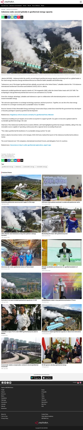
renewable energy (41, 166)
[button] (2, 17)
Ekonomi (3, 394)
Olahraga (3, 400)
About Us (3, 414)
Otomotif (44, 400)
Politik (2, 390)
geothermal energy (7, 166)
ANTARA (3, 9)
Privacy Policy (4, 418)
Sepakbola (4, 398)
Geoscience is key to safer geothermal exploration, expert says (30, 145)
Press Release (36, 5)
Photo (42, 5)
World (29, 5)
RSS (43, 406)
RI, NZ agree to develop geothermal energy (54, 365)
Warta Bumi (44, 402)
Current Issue (4, 5)
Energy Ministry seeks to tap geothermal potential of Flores (59, 300)
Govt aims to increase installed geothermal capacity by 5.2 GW (19, 300)
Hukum (3, 392)
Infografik (44, 392)
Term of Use (4, 416)
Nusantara (4, 408)
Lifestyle (3, 404)
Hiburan (3, 406)
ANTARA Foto (45, 418)
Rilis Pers (44, 404)
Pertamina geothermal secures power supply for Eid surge (18, 202)
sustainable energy (28, 166)
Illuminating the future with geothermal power (55, 233)
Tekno (43, 398)
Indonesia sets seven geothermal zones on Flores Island (17, 267)
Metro (2, 396)
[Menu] (81, 2)
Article (24, 5)
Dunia (43, 390)
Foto (43, 394)
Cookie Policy (45, 414)
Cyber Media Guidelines (47, 416)
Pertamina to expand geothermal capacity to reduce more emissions (61, 331)
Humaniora (4, 402)
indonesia (18, 166)
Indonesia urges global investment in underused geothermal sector (61, 202)
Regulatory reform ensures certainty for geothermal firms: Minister (32, 115)
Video (43, 396)
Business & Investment (16, 5)
